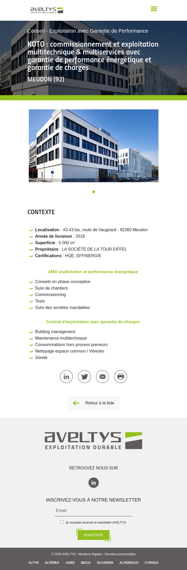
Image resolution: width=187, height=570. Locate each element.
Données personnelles (120, 554)
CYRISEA (151, 563)
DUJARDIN (105, 563)
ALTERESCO (129, 563)
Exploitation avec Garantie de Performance (98, 31)
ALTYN (33, 563)
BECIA (86, 563)
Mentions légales (90, 554)
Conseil (36, 31)
